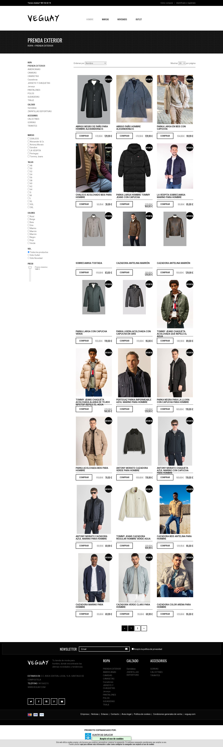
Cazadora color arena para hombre (174, 605)
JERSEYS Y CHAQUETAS (39, 83)
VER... (30, 248)
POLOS (31, 93)
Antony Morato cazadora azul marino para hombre (91, 537)
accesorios (33, 115)
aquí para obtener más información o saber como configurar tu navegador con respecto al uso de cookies (117, 744)
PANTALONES (34, 90)
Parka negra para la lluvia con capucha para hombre (173, 400)
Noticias (95, 714)
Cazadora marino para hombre (89, 605)
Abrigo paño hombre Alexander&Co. (128, 127)
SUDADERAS (33, 97)
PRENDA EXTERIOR (44, 45)
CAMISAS (32, 73)
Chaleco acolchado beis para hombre (94, 196)
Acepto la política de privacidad (148, 649)
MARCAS (31, 134)
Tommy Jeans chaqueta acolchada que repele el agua (172, 334)
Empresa (85, 714)
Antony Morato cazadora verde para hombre (132, 469)
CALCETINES (33, 119)
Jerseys (31, 86)
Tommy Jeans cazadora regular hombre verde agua (133, 537)
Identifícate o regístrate (185, 3)
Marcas (105, 19)
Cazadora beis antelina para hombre (174, 537)
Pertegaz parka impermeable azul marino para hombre (133, 400)
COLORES (31, 212)
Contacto (115, 714)
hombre (89, 19)
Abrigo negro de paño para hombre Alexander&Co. (92, 127)
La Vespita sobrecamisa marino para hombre (171, 196)
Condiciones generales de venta (167, 714)
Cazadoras (33, 79)
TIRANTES (32, 126)
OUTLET (139, 19)
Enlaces (104, 714)
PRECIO (30, 263)
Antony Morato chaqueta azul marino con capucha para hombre (172, 470)
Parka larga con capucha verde (91, 332)
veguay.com (190, 714)
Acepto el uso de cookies (111, 738)
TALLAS (30, 161)
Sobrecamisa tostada (89, 263)
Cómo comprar (166, 3)
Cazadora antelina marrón (133, 263)
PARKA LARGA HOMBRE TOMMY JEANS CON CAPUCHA (133, 196)
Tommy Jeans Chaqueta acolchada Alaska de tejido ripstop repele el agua (93, 402)
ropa (30, 45)
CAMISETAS (33, 76)
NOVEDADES (122, 19)
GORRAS (32, 122)
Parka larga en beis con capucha (171, 127)
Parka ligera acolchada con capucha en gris (133, 332)
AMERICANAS (34, 69)
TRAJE (31, 100)
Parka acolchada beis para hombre (92, 469)
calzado (31, 104)
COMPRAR (84, 136)
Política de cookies (142, 714)
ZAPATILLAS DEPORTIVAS (40, 111)
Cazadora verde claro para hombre (133, 605)
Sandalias (32, 108)
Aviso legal (126, 714)
